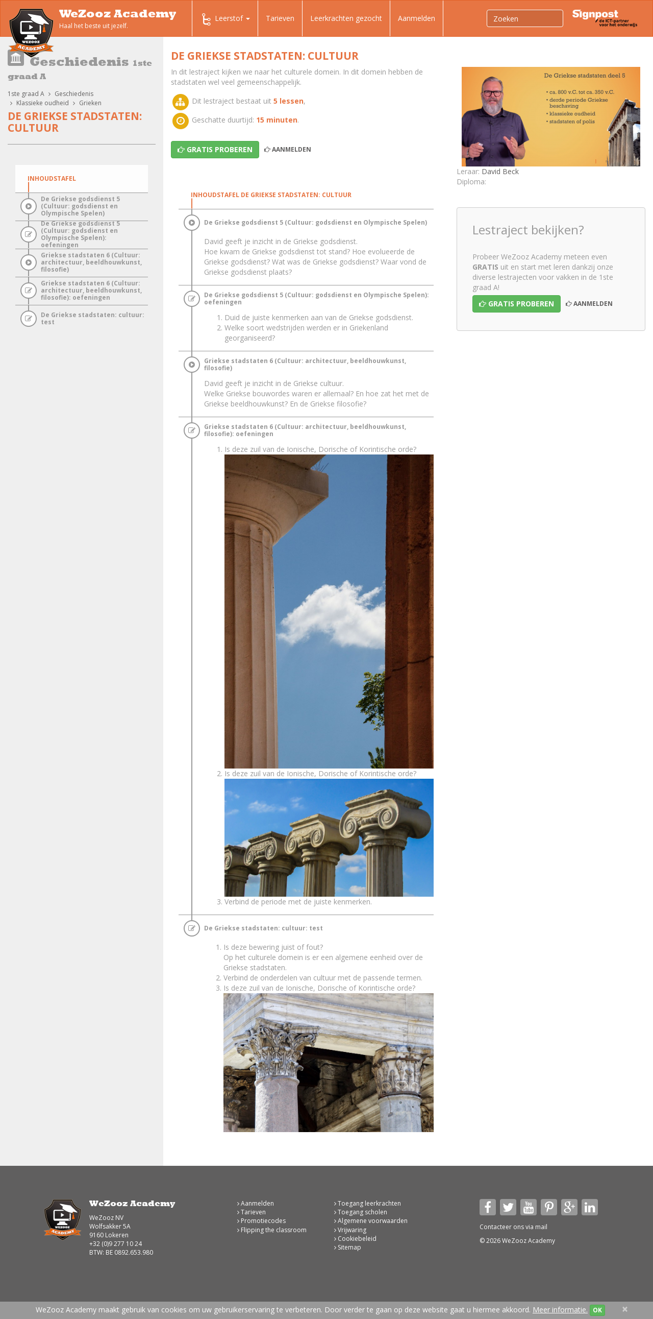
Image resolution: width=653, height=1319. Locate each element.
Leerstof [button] (225, 19)
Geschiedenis (74, 93)
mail (541, 1226)
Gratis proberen (516, 303)
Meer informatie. (560, 1309)
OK (597, 1310)
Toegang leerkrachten (367, 1203)
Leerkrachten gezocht (346, 18)
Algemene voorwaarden (371, 1220)
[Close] (625, 1309)
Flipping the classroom (272, 1230)
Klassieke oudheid (42, 103)
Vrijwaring (350, 1230)
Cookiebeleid (355, 1238)
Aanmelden (416, 18)
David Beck (500, 171)
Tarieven (280, 18)
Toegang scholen (360, 1212)
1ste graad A (26, 93)
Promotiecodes (261, 1220)
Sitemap (347, 1247)
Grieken (90, 103)
